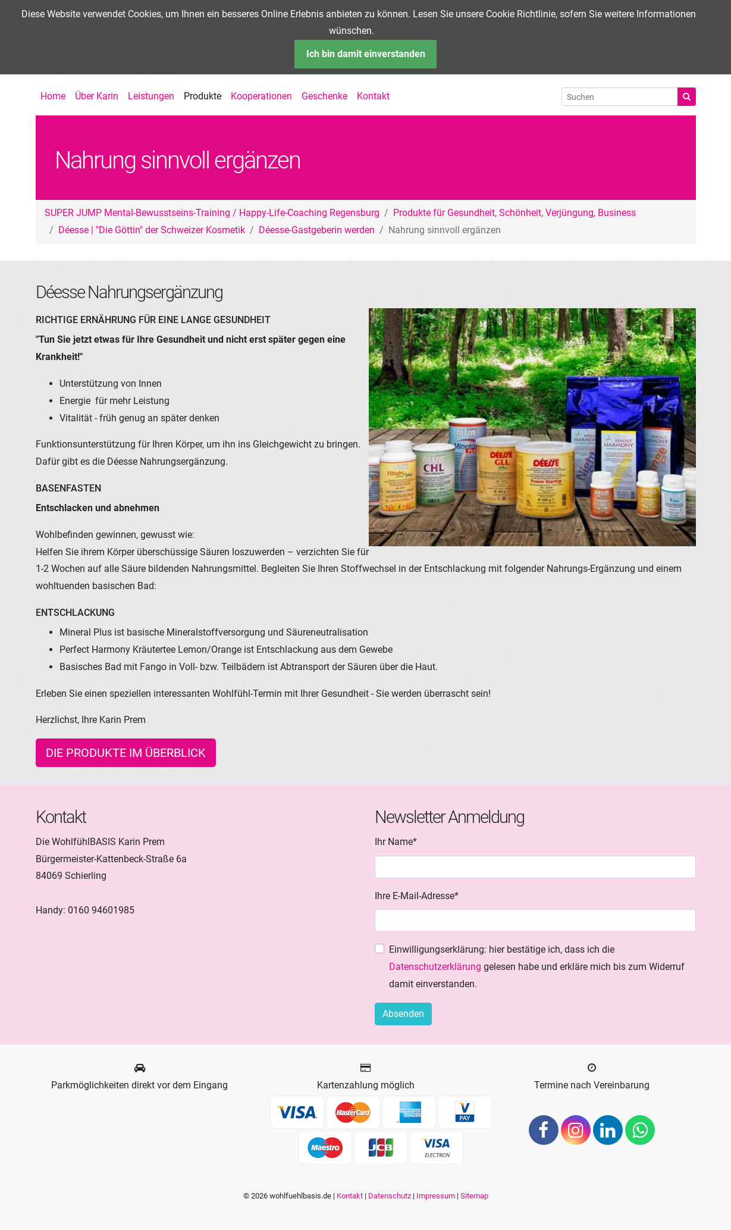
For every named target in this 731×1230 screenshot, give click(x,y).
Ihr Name (396, 840)
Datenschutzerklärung (435, 966)
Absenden (403, 1013)
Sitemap (474, 1195)
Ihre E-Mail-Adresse (417, 895)
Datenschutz (389, 1195)
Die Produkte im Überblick (126, 753)
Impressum (435, 1195)
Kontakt (350, 1195)
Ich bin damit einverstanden (365, 54)
